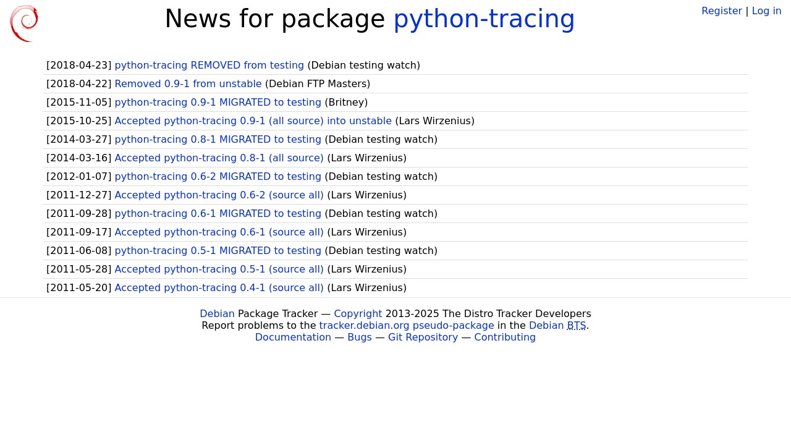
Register (721, 11)
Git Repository (423, 337)
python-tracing (484, 18)
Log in (767, 11)
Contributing (505, 337)
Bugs (359, 337)
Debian (217, 314)
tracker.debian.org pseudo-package (406, 325)
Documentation (293, 337)
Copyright (358, 314)
